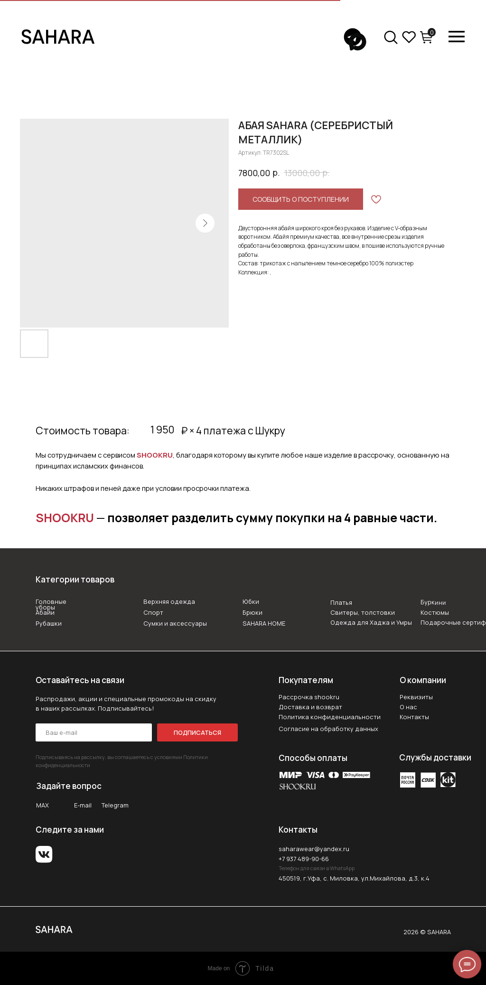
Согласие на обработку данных (328, 728)
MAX (42, 805)
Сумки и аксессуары (175, 623)
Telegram (115, 805)
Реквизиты (416, 697)
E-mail (83, 805)
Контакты (414, 717)
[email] (94, 732)
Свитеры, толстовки (362, 612)
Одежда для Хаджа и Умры (371, 622)
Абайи (45, 612)
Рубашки (49, 623)
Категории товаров (75, 579)
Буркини (433, 602)
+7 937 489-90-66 (304, 858)
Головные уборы (51, 604)
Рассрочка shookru (309, 697)
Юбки (251, 601)
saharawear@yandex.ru (314, 848)
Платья (341, 602)
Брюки (252, 612)
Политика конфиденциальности (330, 717)
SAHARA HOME (264, 623)
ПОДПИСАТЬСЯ (197, 732)
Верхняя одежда (169, 601)
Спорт (153, 612)
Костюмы (435, 612)
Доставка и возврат (310, 707)
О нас (408, 707)
